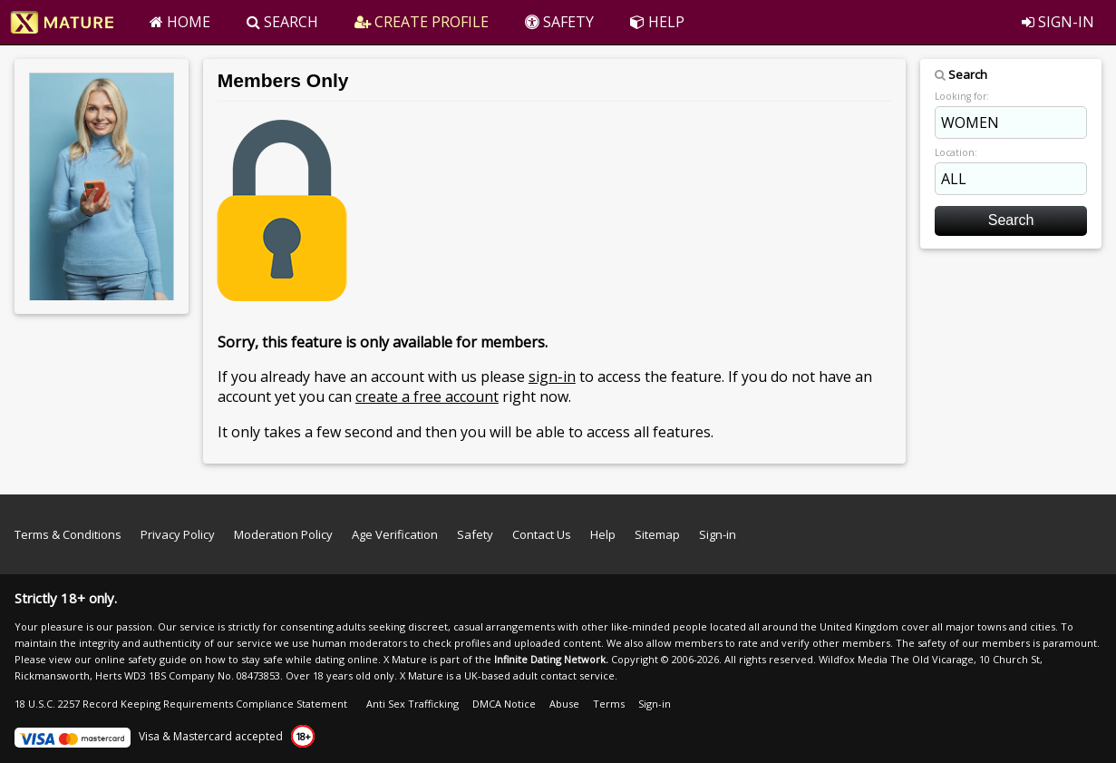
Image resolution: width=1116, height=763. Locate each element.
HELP (657, 22)
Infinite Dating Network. (551, 659)
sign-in (552, 376)
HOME (180, 22)
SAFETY (559, 22)
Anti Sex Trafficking (412, 703)
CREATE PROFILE (421, 22)
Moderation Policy (283, 534)
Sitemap (657, 534)
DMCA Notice (504, 703)
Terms (609, 703)
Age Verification (395, 534)
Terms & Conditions (68, 534)
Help (603, 534)
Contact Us (541, 534)
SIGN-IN (1058, 22)
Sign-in (717, 534)
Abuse (564, 703)
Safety (475, 534)
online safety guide (140, 659)
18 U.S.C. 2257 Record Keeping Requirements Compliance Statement (181, 703)
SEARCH (282, 22)
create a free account (427, 396)
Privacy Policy (178, 534)
